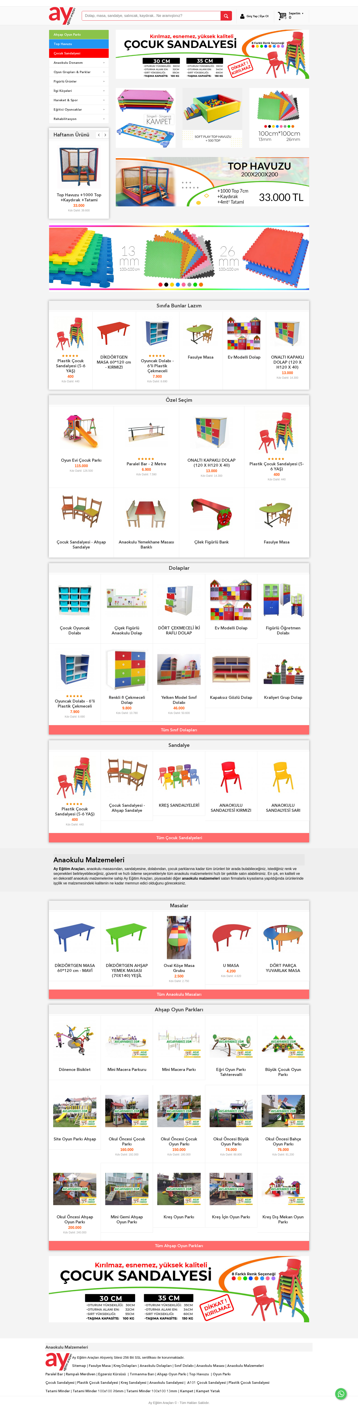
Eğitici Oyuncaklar (80, 109)
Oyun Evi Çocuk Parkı (81, 460)
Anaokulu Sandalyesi (166, 1383)
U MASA (231, 965)
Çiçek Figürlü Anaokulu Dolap (127, 630)
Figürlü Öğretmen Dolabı (283, 630)
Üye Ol (264, 16)
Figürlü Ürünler (80, 81)
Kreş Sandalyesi (133, 1383)
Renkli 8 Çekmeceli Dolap (127, 700)
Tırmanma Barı (142, 1374)
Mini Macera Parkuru (127, 1069)
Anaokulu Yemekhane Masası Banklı (146, 544)
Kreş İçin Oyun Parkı (231, 1216)
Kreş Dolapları (125, 1366)
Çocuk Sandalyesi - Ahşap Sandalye (81, 544)
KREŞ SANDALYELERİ (179, 805)
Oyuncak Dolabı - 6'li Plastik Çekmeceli (157, 365)
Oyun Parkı (222, 1374)
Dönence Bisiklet (75, 1069)
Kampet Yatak (208, 1391)
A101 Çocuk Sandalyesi (206, 1383)
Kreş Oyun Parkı (179, 1216)
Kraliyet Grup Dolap (283, 697)
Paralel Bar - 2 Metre (146, 463)
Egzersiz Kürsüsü (112, 1374)
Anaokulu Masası (210, 1366)
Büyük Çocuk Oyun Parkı (283, 1072)
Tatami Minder (57, 1391)
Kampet (186, 1391)
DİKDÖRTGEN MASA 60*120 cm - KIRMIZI (114, 362)
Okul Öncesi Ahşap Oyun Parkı (75, 1219)
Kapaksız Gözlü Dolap (231, 697)
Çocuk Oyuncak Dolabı (75, 630)
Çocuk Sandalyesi (67, 53)
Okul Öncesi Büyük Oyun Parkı (231, 1141)
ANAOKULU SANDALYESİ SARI (283, 808)
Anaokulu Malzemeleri (245, 1366)
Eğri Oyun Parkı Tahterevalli (231, 1072)
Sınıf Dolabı (184, 1366)
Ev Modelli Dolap (244, 357)
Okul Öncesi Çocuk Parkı (127, 1141)
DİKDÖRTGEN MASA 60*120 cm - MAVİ (75, 968)
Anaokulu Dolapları (156, 1366)
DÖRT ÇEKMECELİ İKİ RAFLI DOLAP (179, 630)
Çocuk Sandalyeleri (184, 837)
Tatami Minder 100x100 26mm (98, 1391)
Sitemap (79, 1366)
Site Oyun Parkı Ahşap (75, 1139)
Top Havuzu (63, 44)
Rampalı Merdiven (80, 1374)
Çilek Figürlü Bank (211, 542)
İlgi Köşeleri (80, 91)
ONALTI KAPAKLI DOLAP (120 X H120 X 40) (287, 362)
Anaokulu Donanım (80, 62)
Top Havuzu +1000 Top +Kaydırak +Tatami (79, 197)
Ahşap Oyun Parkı (67, 34)
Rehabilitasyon (80, 119)
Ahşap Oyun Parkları (183, 1245)
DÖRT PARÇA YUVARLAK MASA (283, 968)
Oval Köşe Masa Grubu (179, 968)
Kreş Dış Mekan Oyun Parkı (283, 1219)
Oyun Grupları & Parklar (80, 72)
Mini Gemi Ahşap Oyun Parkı (127, 1219)
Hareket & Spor (80, 100)
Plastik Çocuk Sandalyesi (97, 1383)
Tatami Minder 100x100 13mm (151, 1391)
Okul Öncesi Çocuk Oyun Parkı (179, 1141)
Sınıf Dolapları (183, 729)
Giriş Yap (252, 16)
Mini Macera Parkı (179, 1069)
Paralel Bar (54, 1374)
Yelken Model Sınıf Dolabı (179, 700)
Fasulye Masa (200, 357)
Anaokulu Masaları (184, 994)
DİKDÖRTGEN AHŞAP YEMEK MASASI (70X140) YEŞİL (127, 970)
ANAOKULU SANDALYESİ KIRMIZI (231, 808)
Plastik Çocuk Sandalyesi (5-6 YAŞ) (70, 365)
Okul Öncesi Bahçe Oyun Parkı (283, 1141)
